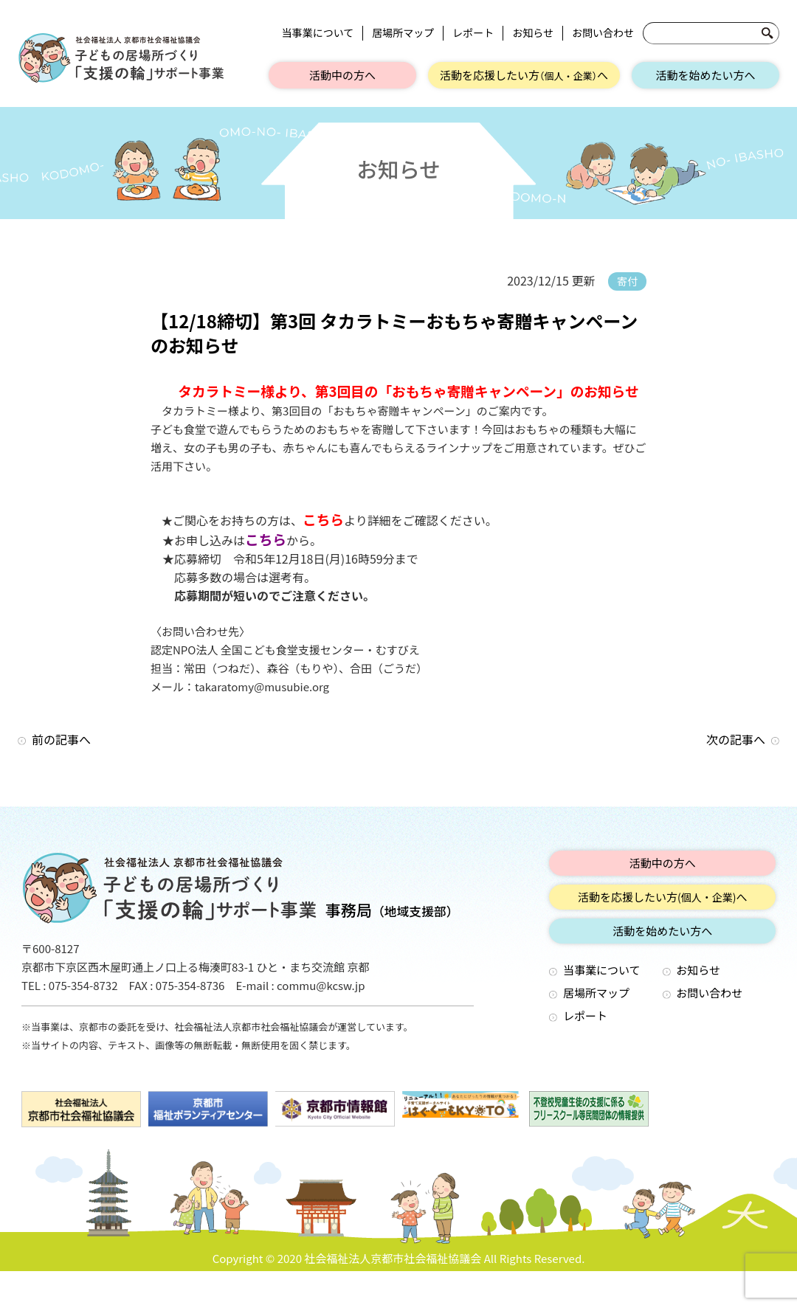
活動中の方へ (342, 75)
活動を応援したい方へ (524, 75)
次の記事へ (735, 739)
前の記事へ (61, 739)
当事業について (318, 33)
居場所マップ (403, 33)
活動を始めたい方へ (705, 75)
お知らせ (532, 33)
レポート (473, 33)
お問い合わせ (603, 33)
